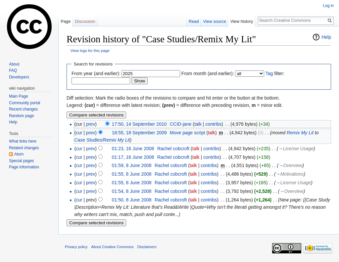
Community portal (24, 103)
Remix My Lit (300, 132)
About (14, 64)
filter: (275, 73)
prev (90, 124)
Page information (24, 167)
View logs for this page (90, 50)
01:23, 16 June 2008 (133, 148)
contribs (213, 124)
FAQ (13, 70)
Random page (21, 115)
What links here (22, 141)
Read (194, 21)
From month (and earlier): (207, 73)
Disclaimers (147, 247)
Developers (19, 77)
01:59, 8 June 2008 (132, 165)
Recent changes (23, 109)
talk (198, 124)
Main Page (18, 96)
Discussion (85, 21)
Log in (328, 5)
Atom (19, 154)
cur (79, 132)
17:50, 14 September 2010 (139, 124)
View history (241, 21)
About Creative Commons (112, 247)
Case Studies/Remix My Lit (102, 140)
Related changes (24, 148)
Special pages (21, 160)
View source (214, 21)
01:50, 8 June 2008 (132, 199)
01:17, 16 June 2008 (133, 157)
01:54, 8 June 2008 (132, 191)
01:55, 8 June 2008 (132, 174)
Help (326, 37)
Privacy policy (76, 247)
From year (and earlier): (96, 73)
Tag (269, 73)
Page (66, 21)
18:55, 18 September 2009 (139, 132)
